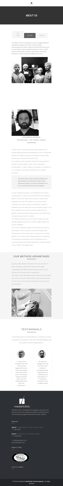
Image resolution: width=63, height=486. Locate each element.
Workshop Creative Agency (35, 481)
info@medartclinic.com (20, 440)
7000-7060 (17, 429)
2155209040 (17, 436)
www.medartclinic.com (18, 442)
